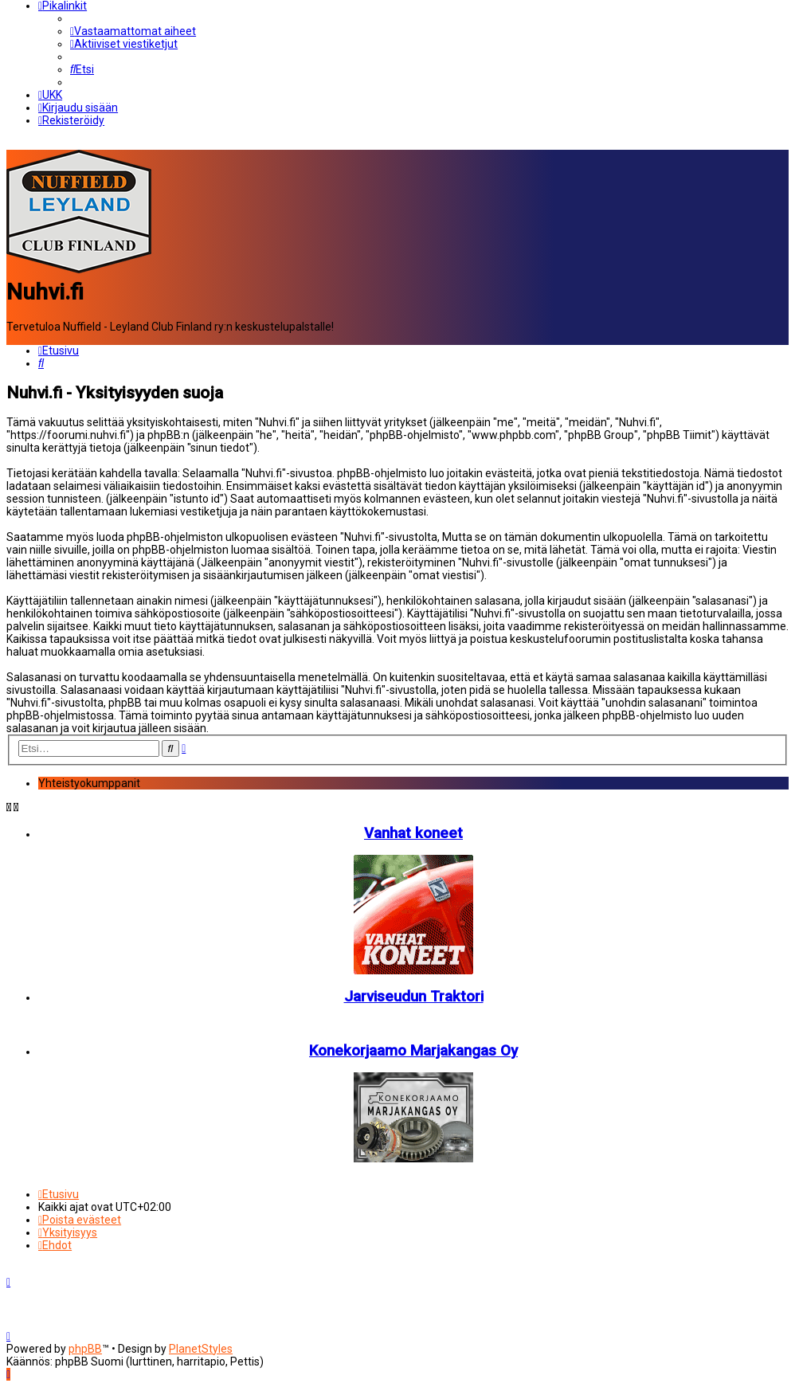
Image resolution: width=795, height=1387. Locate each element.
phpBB (85, 1348)
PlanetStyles (201, 1348)
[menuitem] (133, 31)
